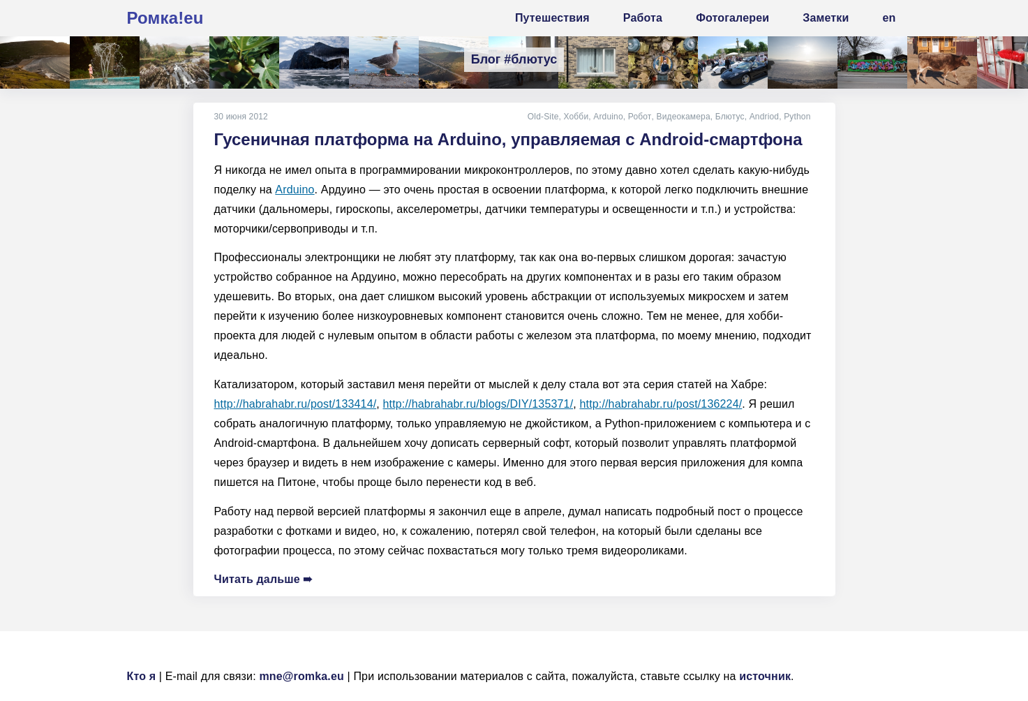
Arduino (609, 116)
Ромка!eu (165, 17)
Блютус (730, 116)
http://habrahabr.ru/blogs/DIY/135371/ (478, 404)
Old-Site (544, 116)
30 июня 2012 (241, 116)
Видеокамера (683, 116)
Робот (640, 116)
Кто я (141, 676)
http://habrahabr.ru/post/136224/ (661, 404)
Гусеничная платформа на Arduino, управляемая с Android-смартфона (508, 139)
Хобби (577, 116)
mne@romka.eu (301, 676)
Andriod (764, 116)
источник (765, 676)
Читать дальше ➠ (263, 579)
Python (797, 116)
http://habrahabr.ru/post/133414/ (295, 404)
